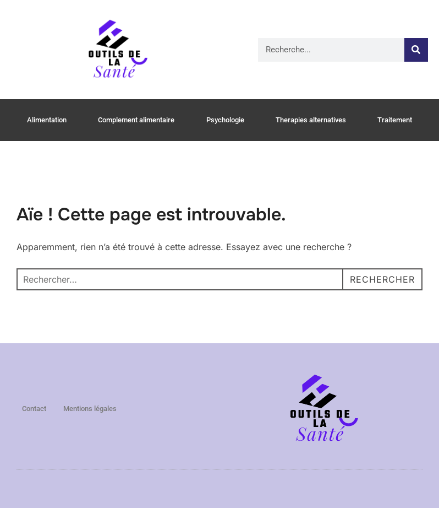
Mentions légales (90, 408)
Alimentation (47, 120)
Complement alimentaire (136, 120)
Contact (34, 408)
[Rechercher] (416, 50)
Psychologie (225, 120)
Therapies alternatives (311, 120)
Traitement (394, 120)
